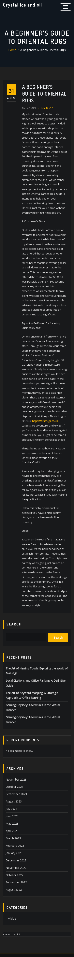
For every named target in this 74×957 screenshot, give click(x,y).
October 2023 (14, 752)
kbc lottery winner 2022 (16, 926)
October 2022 (14, 836)
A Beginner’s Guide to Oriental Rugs (43, 50)
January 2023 (13, 815)
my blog (46, 108)
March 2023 (12, 801)
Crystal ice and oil (22, 4)
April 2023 (11, 794)
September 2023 (15, 759)
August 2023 (13, 766)
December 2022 (15, 822)
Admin (28, 108)
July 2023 (11, 773)
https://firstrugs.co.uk (45, 411)
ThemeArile (43, 949)
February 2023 (14, 808)
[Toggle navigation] (66, 6)
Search (14, 604)
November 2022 (15, 829)
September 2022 (15, 843)
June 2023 (11, 780)
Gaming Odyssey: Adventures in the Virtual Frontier (36, 681)
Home (13, 50)
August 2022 (13, 850)
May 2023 (11, 787)
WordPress (48, 945)
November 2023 (15, 745)
